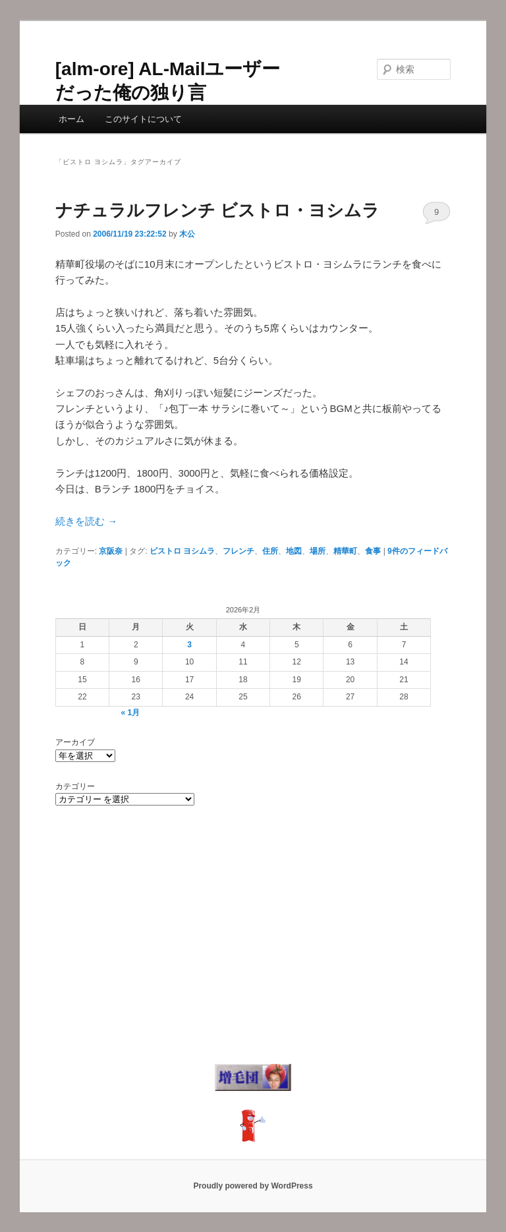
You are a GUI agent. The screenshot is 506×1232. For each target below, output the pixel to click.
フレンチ (238, 551)
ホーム (71, 119)
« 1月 (130, 712)
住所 (270, 551)
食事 (373, 551)
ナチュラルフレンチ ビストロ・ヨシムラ (217, 210)
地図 (294, 551)
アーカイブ (75, 742)
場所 (317, 551)
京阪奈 (111, 551)
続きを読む (86, 521)
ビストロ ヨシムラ (182, 551)
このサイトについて (143, 119)
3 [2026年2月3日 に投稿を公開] (189, 644)
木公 (187, 234)
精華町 (345, 551)
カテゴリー (75, 786)
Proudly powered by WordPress (252, 1185)
